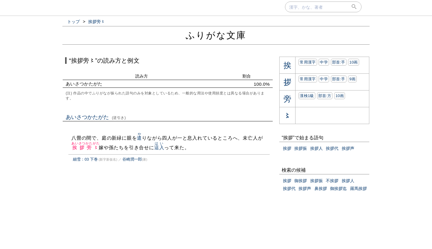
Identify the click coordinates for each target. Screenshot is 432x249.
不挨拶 (332, 180)
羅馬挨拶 (358, 188)
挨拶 (287, 148)
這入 (159, 147)
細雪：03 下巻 (85, 159)
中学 (324, 62)
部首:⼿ (338, 62)
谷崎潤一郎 (132, 159)
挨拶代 (332, 148)
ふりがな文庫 (216, 35)
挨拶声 (348, 148)
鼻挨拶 (320, 188)
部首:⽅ (325, 95)
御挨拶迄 (338, 188)
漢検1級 (307, 95)
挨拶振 (300, 148)
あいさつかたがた (96, 117)
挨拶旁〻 (85, 147)
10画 (353, 62)
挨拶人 (316, 148)
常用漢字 (308, 62)
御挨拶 (300, 180)
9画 (352, 79)
